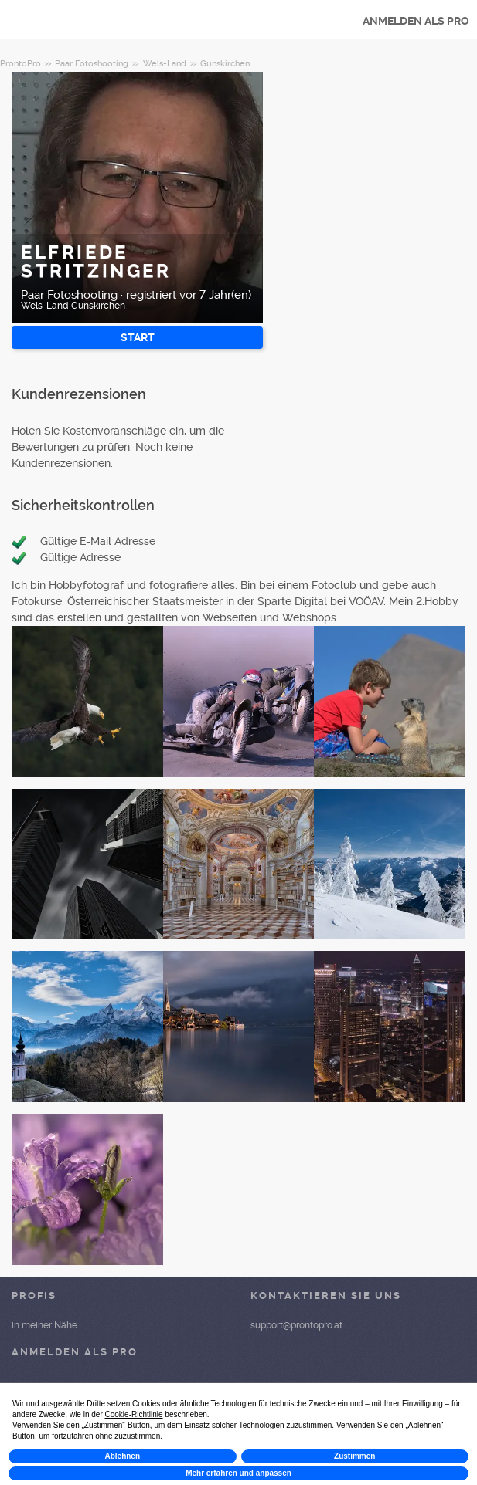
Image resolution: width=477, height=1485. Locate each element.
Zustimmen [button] (354, 1456)
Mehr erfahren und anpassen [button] (238, 1473)
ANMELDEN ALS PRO (416, 21)
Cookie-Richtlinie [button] (134, 1414)
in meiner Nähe (44, 1325)
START (138, 337)
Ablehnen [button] (122, 1456)
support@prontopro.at (296, 1325)
